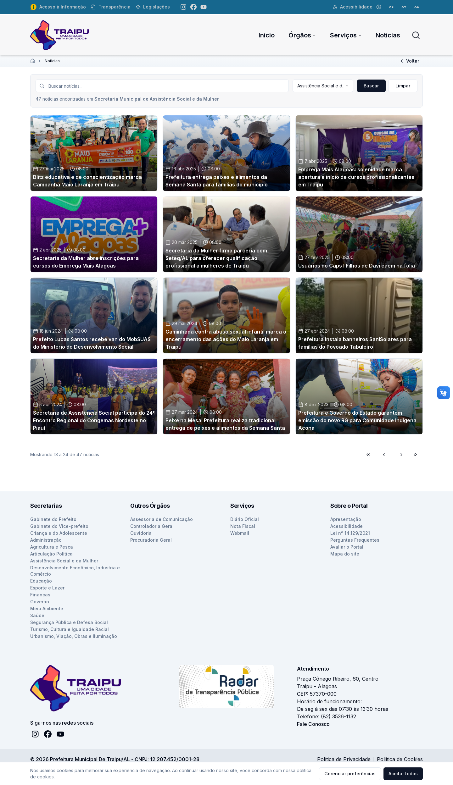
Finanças (40, 594)
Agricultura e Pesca (51, 547)
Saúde (37, 615)
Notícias (388, 35)
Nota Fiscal (242, 526)
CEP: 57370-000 (317, 694)
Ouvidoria (141, 533)
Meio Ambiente (46, 608)
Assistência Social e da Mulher (64, 560)
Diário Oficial (244, 519)
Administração (46, 540)
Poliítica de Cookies (400, 759)
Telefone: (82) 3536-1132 (326, 716)
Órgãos (302, 35)
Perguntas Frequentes (354, 540)
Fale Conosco (313, 724)
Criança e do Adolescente (58, 533)
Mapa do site (344, 553)
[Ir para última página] (416, 454)
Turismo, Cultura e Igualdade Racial (69, 629)
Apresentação (345, 519)
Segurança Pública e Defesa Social (69, 622)
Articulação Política (51, 553)
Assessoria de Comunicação (161, 519)
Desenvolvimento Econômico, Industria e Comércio (75, 571)
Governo (39, 601)
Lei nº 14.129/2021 (350, 533)
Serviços (346, 35)
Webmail (239, 533)
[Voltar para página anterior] (384, 454)
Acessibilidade (346, 526)
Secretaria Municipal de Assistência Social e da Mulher (156, 99)
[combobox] (323, 86)
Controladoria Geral (152, 526)
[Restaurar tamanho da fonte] (416, 7)
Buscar (371, 85)
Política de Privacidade (344, 759)
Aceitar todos (403, 773)
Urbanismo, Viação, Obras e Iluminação (73, 636)
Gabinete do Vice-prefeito (59, 526)
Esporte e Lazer (47, 587)
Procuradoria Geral (151, 540)
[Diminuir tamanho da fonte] (391, 7)
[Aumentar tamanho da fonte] (404, 7)
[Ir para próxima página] (400, 454)
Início (267, 35)
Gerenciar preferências (350, 773)
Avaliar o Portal (346, 547)
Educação (41, 580)
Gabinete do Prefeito (53, 519)
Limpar (402, 85)
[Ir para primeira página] (369, 454)
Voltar (409, 61)
